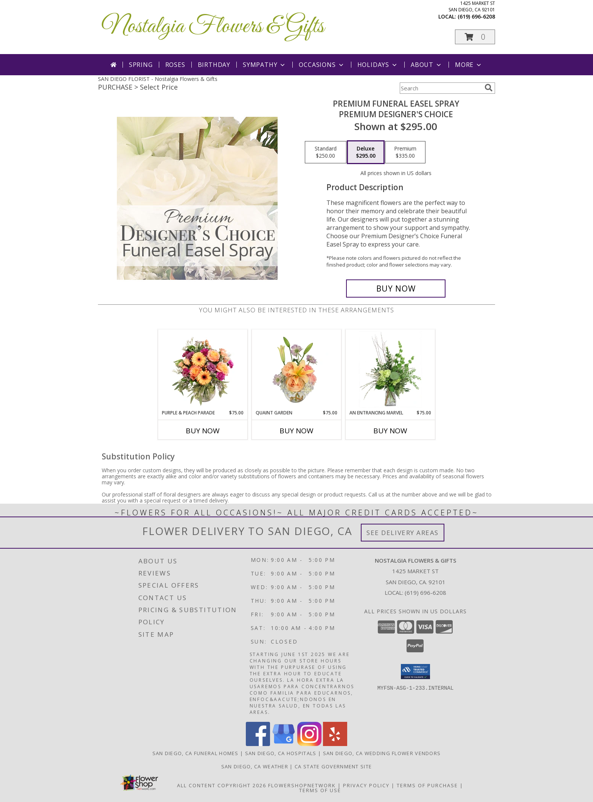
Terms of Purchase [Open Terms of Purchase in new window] (427, 785)
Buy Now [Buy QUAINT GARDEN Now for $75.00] (296, 431)
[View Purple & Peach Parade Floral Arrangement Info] (202, 369)
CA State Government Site (333, 766)
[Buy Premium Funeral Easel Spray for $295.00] (396, 288)
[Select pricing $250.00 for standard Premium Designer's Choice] (325, 152)
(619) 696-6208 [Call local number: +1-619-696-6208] (476, 16)
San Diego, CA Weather (254, 766)
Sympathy (264, 64)
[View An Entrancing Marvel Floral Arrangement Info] (390, 369)
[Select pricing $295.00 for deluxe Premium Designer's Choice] (365, 152)
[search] (489, 88)
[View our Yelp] (335, 744)
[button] (475, 36)
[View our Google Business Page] (284, 744)
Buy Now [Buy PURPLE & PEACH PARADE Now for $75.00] (203, 431)
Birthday (214, 64)
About (426, 64)
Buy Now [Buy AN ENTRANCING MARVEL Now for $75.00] (390, 431)
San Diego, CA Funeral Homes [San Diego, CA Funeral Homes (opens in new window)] (195, 753)
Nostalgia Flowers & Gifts (213, 26)
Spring (141, 64)
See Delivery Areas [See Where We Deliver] (402, 532)
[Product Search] (440, 88)
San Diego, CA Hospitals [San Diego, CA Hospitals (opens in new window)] (281, 753)
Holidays (377, 64)
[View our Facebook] (258, 744)
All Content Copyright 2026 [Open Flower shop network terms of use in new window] (221, 785)
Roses (175, 64)
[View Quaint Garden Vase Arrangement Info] (296, 369)
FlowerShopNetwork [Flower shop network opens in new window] (302, 785)
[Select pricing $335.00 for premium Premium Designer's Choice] (405, 152)
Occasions (322, 64)
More (469, 64)
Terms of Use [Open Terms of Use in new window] (320, 790)
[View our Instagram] (309, 744)
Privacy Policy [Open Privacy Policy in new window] (366, 785)
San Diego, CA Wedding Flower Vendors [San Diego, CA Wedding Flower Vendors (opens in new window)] (382, 753)
